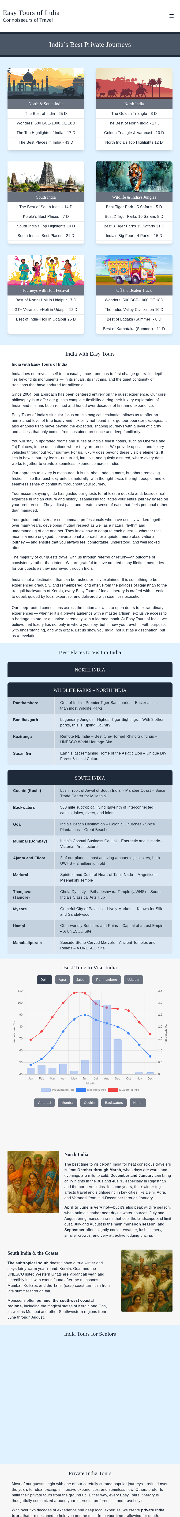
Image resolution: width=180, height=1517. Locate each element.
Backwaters (114, 1103)
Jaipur (81, 979)
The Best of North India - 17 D (134, 123)
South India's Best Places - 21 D (46, 236)
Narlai (137, 1103)
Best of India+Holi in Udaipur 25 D (46, 319)
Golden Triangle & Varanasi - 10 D (134, 133)
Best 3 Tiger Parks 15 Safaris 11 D (134, 226)
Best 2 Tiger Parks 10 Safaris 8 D (134, 217)
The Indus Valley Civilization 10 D (134, 310)
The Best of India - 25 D (46, 114)
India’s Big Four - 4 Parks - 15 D (134, 236)
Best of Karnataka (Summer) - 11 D (134, 329)
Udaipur (134, 979)
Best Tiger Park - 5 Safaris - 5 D (134, 207)
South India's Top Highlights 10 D (46, 226)
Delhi (45, 979)
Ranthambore (106, 979)
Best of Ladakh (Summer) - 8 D (134, 319)
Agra (62, 979)
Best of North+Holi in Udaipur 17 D (45, 300)
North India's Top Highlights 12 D (134, 142)
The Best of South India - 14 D (45, 207)
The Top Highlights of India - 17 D (46, 133)
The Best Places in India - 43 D (46, 142)
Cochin (89, 1103)
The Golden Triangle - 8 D (134, 114)
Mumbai (67, 1103)
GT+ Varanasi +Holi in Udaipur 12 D (46, 310)
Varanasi (44, 1103)
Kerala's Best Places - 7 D (46, 217)
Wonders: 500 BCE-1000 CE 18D (46, 123)
